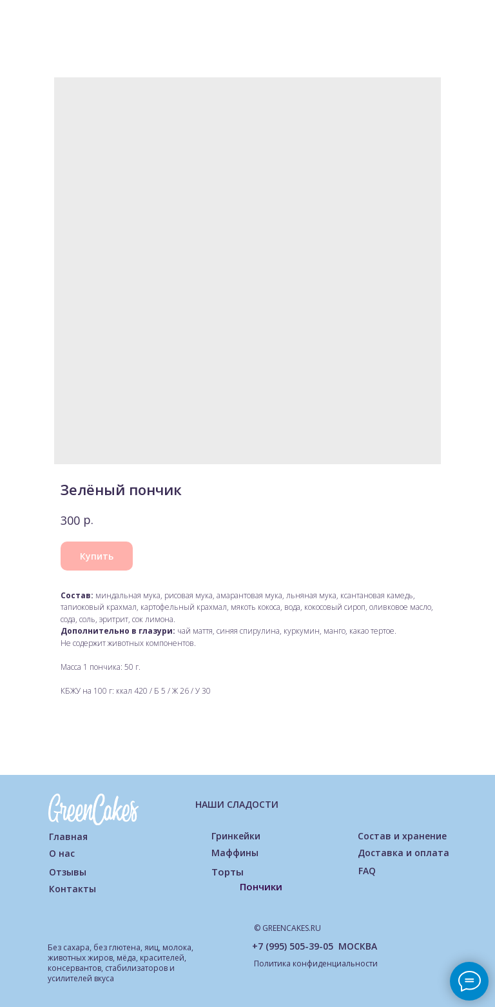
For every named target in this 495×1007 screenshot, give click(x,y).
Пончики (261, 886)
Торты (227, 871)
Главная (68, 836)
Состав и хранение (402, 836)
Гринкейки (235, 836)
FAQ (367, 871)
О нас (62, 853)
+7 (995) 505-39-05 (292, 946)
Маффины (234, 852)
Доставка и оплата (403, 852)
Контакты (72, 889)
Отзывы (67, 872)
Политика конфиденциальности (316, 963)
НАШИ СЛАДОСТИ (236, 804)
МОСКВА (357, 946)
